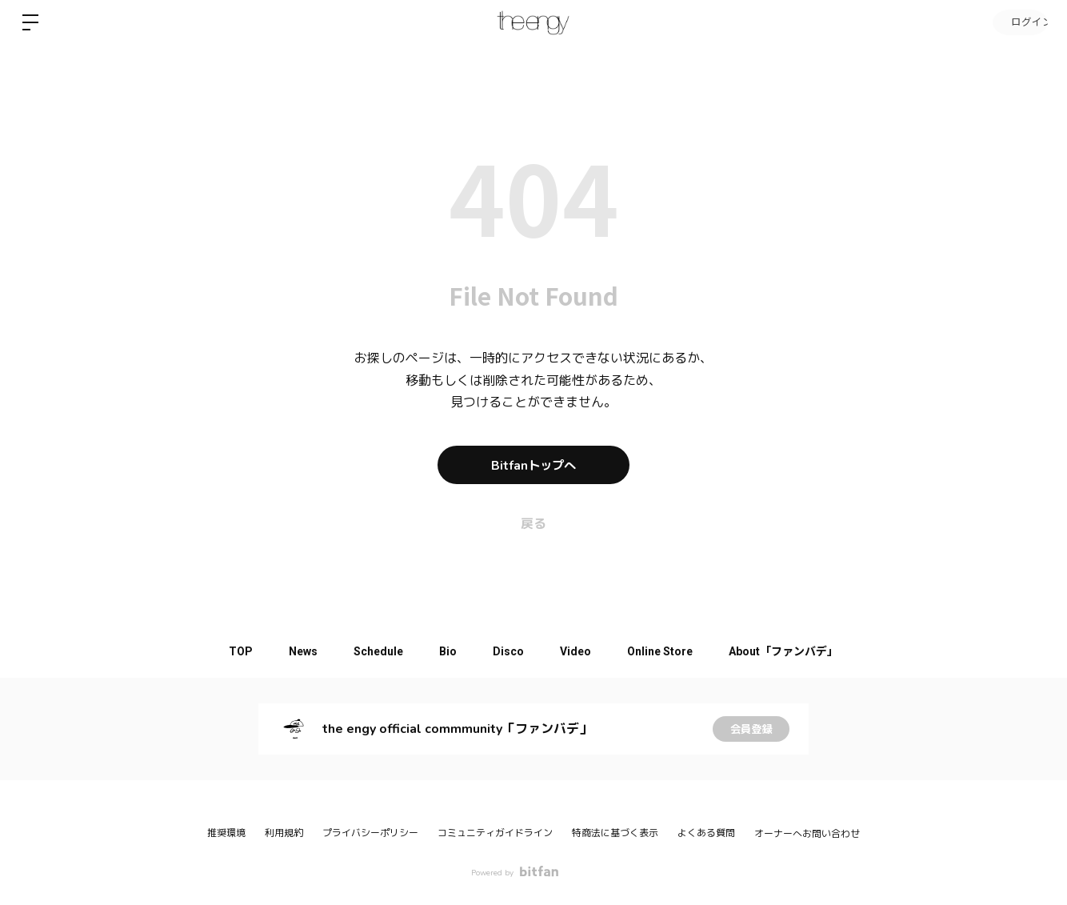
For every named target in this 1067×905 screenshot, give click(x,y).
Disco (510, 651)
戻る (533, 524)
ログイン (1019, 22)
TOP (227, 651)
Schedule (373, 651)
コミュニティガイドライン (495, 833)
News (293, 651)
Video (581, 651)
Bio (446, 651)
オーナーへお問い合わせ (807, 834)
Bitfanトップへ (533, 465)
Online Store (670, 651)
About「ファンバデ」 (798, 651)
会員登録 (751, 728)
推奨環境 (226, 833)
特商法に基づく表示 (615, 833)
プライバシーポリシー (370, 833)
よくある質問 (706, 833)
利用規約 (284, 833)
